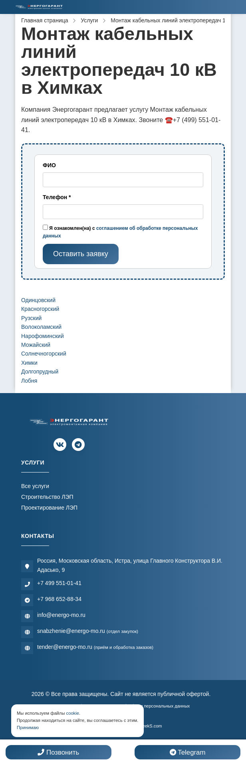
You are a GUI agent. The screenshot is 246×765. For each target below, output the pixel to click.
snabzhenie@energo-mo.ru (87, 631)
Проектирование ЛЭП (49, 507)
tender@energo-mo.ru (95, 647)
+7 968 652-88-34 (59, 599)
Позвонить (58, 752)
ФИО (49, 165)
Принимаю (28, 727)
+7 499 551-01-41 (59, 583)
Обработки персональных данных (155, 706)
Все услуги (35, 486)
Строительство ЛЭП (47, 497)
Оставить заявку (80, 254)
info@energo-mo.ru (61, 615)
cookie (72, 713)
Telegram (187, 752)
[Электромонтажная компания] (39, 7)
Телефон (57, 197)
